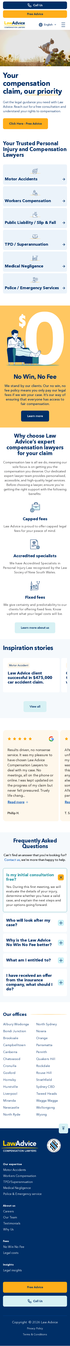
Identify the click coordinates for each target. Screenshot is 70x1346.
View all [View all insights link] (35, 707)
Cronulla (9, 1066)
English (48, 24)
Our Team (10, 1217)
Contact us (12, 860)
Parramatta (44, 1045)
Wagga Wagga (47, 1100)
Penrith (41, 1052)
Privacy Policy (35, 1328)
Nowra (41, 1031)
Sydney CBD (45, 1087)
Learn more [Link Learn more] (35, 416)
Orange (42, 1038)
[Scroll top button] (63, 1128)
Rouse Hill (44, 1073)
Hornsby (9, 1080)
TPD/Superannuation (18, 1182)
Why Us (8, 1229)
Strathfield (44, 1080)
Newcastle (11, 1107)
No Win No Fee (13, 1247)
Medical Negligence (17, 1188)
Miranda (9, 1100)
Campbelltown (14, 1045)
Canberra (10, 1052)
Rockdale (43, 1066)
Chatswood (11, 1059)
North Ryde (11, 1114)
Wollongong (45, 1107)
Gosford (9, 1073)
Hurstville (10, 1087)
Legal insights (12, 1270)
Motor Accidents (14, 1170)
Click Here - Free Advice (25, 124)
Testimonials (11, 1223)
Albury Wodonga (16, 1024)
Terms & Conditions (35, 1334)
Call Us (38, 5)
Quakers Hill (45, 1059)
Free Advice (35, 14)
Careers (8, 1211)
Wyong (41, 1114)
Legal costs (10, 1253)
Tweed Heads (46, 1093)
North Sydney (46, 1024)
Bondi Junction (14, 1031)
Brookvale (10, 1038)
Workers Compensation (19, 1176)
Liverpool (10, 1093)
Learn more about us (35, 628)
